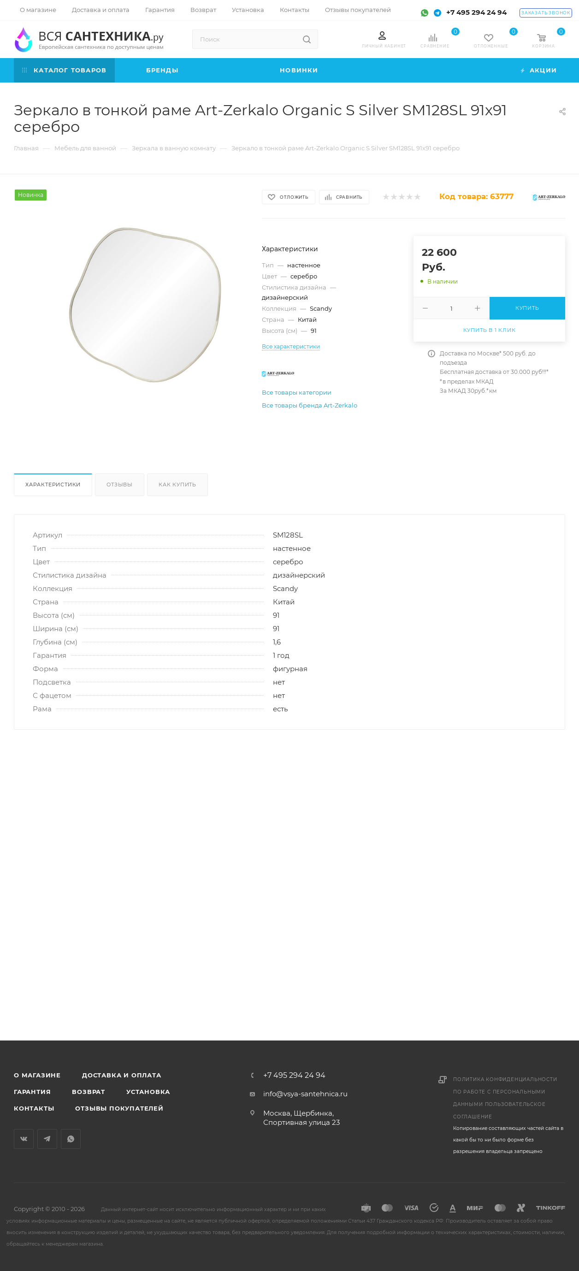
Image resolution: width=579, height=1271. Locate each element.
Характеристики (53, 484)
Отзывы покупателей (119, 1108)
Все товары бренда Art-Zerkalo (309, 405)
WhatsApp (71, 1139)
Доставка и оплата (121, 1075)
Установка (148, 1091)
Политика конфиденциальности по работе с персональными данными (505, 1091)
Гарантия (32, 1091)
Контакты (34, 1108)
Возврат (88, 1091)
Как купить (177, 484)
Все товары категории (296, 392)
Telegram (47, 1139)
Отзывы (119, 484)
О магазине (37, 1075)
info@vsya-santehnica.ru (305, 1093)
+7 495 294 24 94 (476, 12)
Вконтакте (24, 1139)
